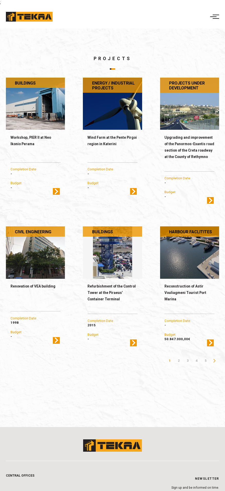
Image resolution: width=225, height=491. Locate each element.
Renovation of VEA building (33, 286)
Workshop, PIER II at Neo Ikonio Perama (31, 140)
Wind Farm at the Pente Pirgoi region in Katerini (112, 140)
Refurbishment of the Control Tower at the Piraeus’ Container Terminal (111, 292)
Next (214, 360)
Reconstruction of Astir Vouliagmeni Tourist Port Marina (185, 292)
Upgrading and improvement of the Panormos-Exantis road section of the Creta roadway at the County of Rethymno (189, 147)
